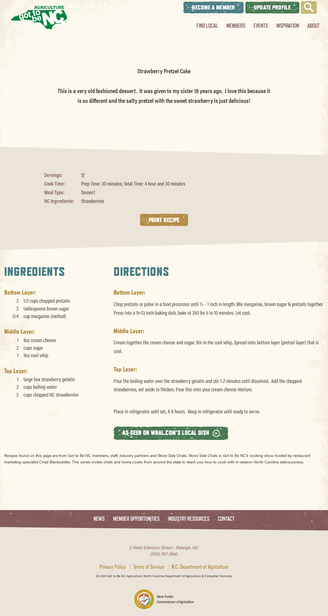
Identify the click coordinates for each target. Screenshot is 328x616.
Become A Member (213, 7)
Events (261, 25)
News (99, 519)
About (313, 25)
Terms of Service (148, 566)
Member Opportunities (136, 519)
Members (235, 25)
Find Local (207, 25)
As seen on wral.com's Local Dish (171, 433)
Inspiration (287, 25)
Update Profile (272, 7)
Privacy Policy (113, 566)
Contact (226, 519)
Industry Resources (188, 519)
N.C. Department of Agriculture (200, 566)
